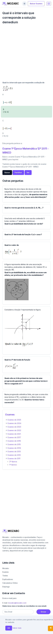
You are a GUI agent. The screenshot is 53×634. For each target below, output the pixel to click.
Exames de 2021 (14, 434)
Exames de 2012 (14, 455)
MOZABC (10, 4)
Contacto (23, 628)
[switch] (24, 3)
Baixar (7, 172)
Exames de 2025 (14, 420)
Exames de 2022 (14, 430)
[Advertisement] (26, 54)
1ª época (13, 465)
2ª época (13, 461)
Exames (10, 414)
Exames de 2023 (14, 427)
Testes (5, 576)
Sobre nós (13, 628)
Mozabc (5, 568)
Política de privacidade (13, 631)
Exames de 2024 (14, 423)
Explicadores (7, 579)
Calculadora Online (10, 583)
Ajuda (4, 628)
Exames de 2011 (14, 458)
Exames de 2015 (14, 444)
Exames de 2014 (14, 448)
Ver (28, 172)
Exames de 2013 (14, 451)
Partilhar (18, 172)
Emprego (6, 587)
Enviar (43, 612)
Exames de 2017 (14, 437)
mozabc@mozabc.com (17, 603)
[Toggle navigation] (48, 4)
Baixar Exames (36, 4)
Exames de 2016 (14, 441)
